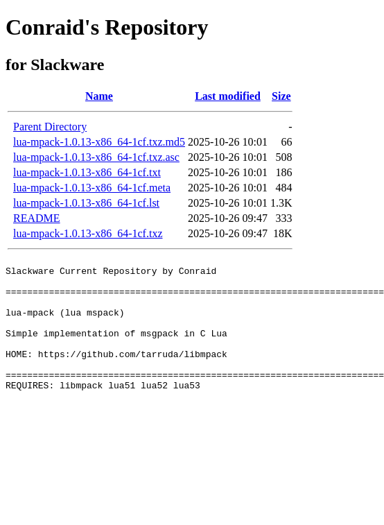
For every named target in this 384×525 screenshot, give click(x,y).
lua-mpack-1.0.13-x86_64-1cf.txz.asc (96, 157)
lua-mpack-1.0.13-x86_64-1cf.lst (86, 203)
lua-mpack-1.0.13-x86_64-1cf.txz (87, 233)
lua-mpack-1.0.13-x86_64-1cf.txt (87, 172)
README (36, 218)
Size (281, 96)
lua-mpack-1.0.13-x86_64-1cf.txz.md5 (99, 142)
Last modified (228, 96)
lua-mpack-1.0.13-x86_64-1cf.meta (92, 187)
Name (99, 96)
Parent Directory (50, 126)
